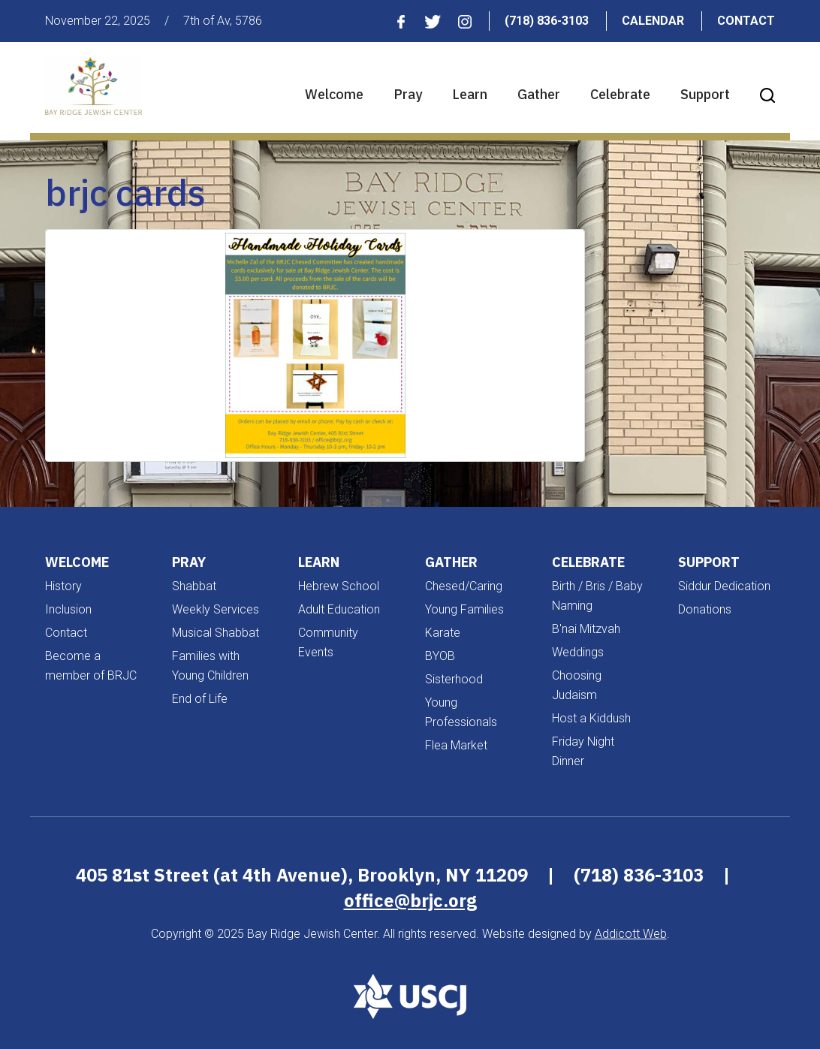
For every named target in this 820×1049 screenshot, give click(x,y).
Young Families (464, 609)
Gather (538, 94)
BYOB (440, 656)
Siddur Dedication (724, 586)
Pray (407, 94)
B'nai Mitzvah (586, 629)
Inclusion (68, 609)
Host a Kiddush (591, 718)
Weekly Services (215, 609)
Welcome (334, 94)
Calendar (653, 21)
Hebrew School (338, 586)
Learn (469, 94)
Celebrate (620, 94)
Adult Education (339, 609)
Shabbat (194, 586)
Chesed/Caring (463, 586)
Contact (746, 21)
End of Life (200, 699)
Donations (704, 609)
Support (705, 94)
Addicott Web (631, 934)
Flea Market (456, 745)
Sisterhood (454, 679)
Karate (442, 632)
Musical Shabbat (215, 632)
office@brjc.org (410, 900)
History (63, 586)
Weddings (578, 652)
